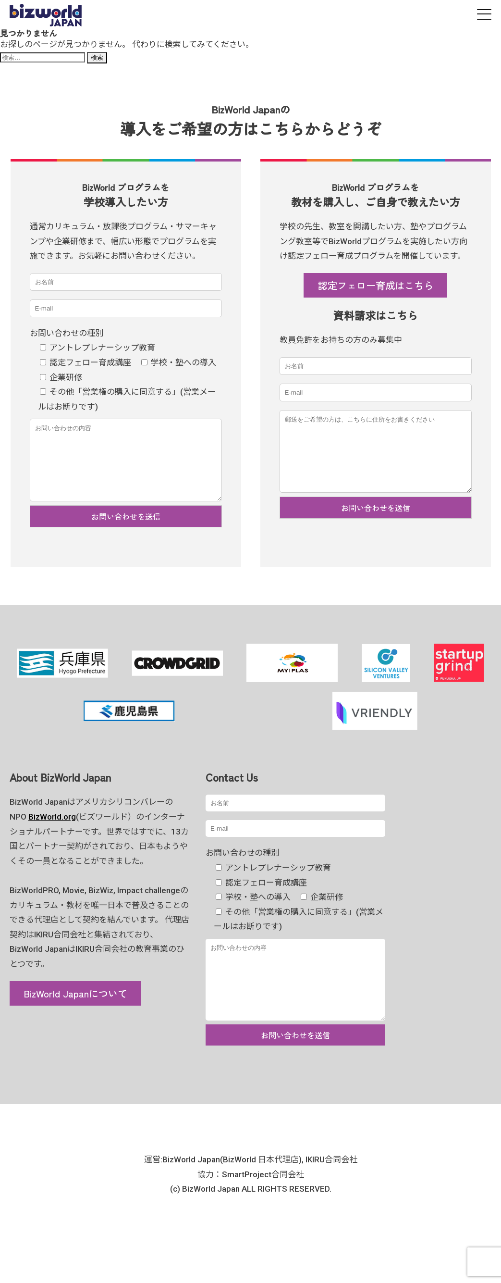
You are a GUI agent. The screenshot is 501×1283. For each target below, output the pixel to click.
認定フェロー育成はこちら (375, 285)
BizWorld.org (52, 831)
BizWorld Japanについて (75, 1007)
